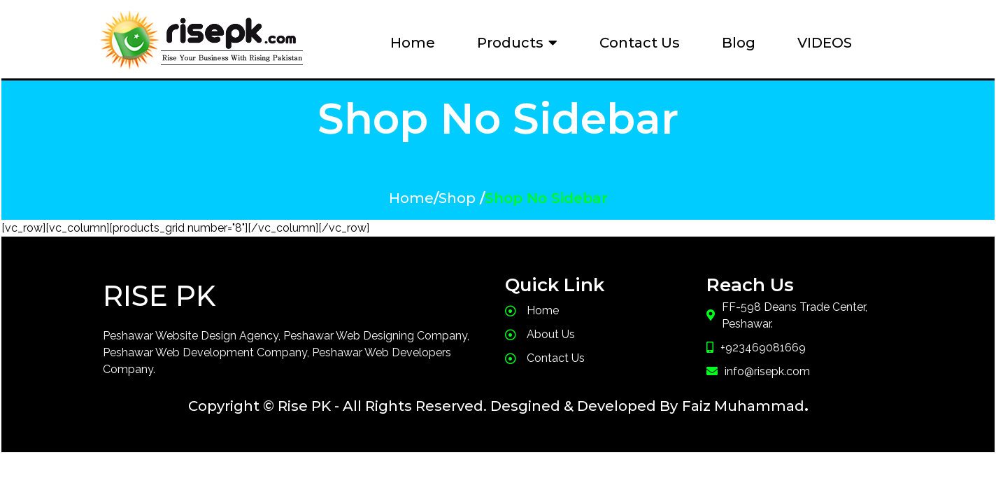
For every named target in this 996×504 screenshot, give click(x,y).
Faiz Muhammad (743, 406)
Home (411, 198)
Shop (457, 198)
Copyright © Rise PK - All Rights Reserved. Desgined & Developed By (433, 406)
